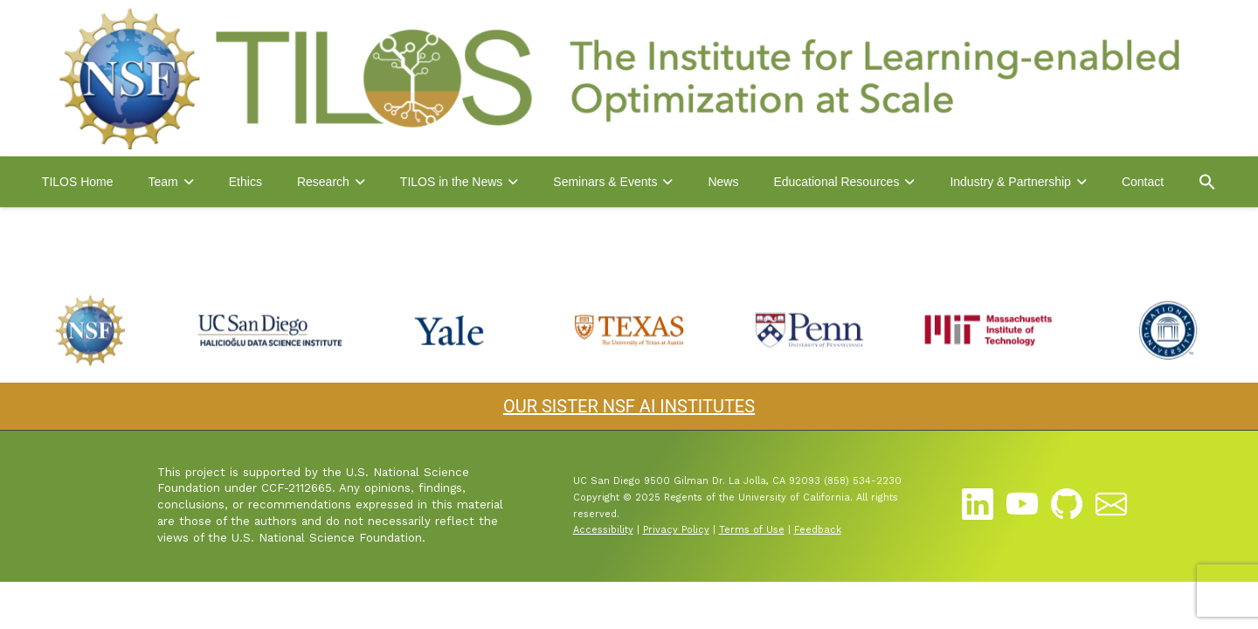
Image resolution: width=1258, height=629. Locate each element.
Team (163, 182)
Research (323, 182)
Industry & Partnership (1010, 182)
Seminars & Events (605, 182)
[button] (1207, 181)
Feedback (817, 530)
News (723, 182)
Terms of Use (752, 530)
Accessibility (603, 530)
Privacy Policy (676, 530)
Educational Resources (836, 182)
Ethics (245, 182)
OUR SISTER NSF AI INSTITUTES (629, 406)
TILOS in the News (451, 182)
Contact (1143, 182)
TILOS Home (78, 182)
